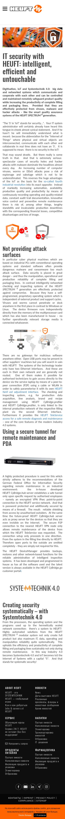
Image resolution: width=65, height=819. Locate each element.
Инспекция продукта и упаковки (17, 766)
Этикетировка (42, 729)
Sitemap (41, 800)
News (38, 692)
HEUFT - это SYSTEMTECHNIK (14, 694)
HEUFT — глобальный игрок (16, 700)
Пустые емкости (43, 722)
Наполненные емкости (47, 725)
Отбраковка (41, 739)
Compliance (26, 800)
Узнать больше (25, 815)
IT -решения (41, 742)
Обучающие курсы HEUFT (14, 724)
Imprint (29, 797)
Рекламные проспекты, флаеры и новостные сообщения (47, 702)
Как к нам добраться (16, 705)
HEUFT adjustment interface (32, 390)
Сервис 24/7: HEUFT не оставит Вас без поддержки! (16, 732)
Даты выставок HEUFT (47, 695)
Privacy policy (45, 797)
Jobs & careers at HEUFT (14, 710)
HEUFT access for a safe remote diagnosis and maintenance (32, 416)
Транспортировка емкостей (44, 734)
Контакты (14, 797)
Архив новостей (43, 708)
